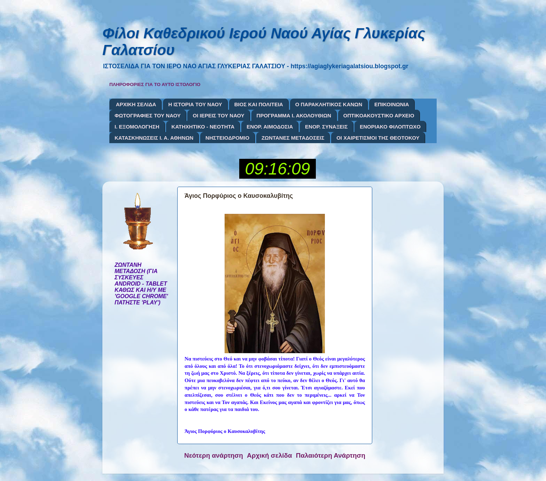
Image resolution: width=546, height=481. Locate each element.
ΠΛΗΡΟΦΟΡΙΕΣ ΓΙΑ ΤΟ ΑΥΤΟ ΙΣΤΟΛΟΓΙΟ (155, 84)
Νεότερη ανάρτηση (213, 455)
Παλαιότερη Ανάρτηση (330, 455)
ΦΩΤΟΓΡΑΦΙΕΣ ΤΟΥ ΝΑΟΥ (148, 115)
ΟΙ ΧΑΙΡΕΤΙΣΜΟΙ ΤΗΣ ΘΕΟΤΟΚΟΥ (377, 138)
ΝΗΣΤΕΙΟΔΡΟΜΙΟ (227, 138)
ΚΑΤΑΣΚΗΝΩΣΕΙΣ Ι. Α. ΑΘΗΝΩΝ (154, 138)
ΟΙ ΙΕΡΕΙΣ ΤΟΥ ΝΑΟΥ (218, 115)
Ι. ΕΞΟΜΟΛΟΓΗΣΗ (137, 127)
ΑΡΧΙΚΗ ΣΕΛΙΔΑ (136, 104)
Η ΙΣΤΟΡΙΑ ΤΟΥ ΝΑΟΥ (195, 104)
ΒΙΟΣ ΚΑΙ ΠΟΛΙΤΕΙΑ (258, 104)
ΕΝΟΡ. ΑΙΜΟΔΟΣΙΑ (270, 127)
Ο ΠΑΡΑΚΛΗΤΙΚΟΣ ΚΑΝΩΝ (328, 104)
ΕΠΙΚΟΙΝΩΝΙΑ (391, 104)
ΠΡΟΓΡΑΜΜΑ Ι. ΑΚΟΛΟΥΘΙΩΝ (294, 115)
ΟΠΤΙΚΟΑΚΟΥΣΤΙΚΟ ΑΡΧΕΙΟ (378, 115)
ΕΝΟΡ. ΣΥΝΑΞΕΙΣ (326, 127)
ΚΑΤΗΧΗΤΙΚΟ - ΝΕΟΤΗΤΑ (202, 127)
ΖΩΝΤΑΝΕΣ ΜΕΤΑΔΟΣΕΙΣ (293, 138)
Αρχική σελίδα (269, 455)
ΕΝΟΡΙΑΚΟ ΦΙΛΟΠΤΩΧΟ (390, 127)
